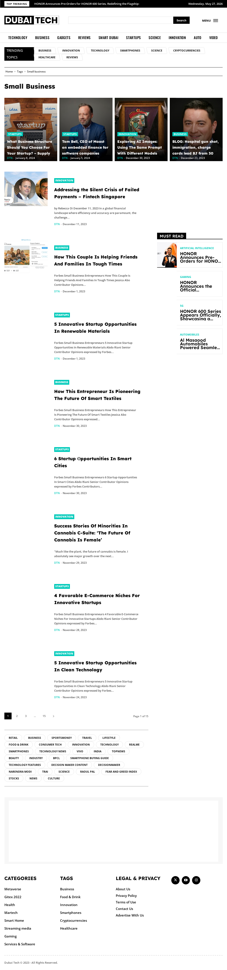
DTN (57, 224)
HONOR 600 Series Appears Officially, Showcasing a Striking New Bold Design (200, 318)
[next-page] (53, 716)
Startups (15, 134)
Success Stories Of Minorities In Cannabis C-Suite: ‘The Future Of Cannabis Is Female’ (91, 533)
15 (44, 716)
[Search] (181, 20)
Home (9, 71)
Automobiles (189, 334)
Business (180, 134)
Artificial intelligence (197, 248)
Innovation (127, 134)
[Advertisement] (190, 199)
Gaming (185, 277)
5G (182, 306)
